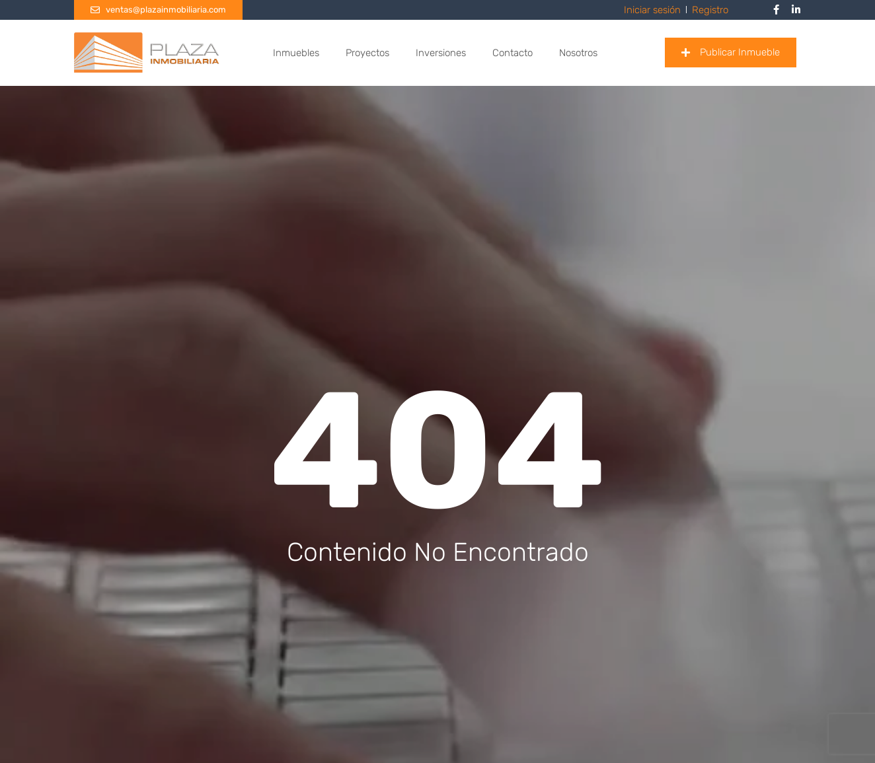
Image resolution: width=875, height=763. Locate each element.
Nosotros (578, 53)
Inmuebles (296, 53)
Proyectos (367, 53)
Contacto (512, 53)
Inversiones (441, 53)
